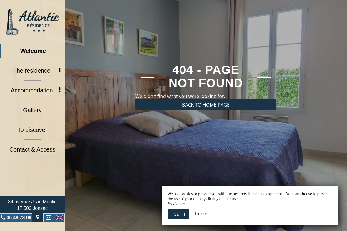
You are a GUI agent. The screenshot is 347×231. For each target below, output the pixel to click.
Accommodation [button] (35, 90)
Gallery (32, 110)
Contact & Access (32, 149)
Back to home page (206, 105)
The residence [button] (36, 70)
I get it (178, 214)
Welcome (33, 51)
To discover (32, 130)
